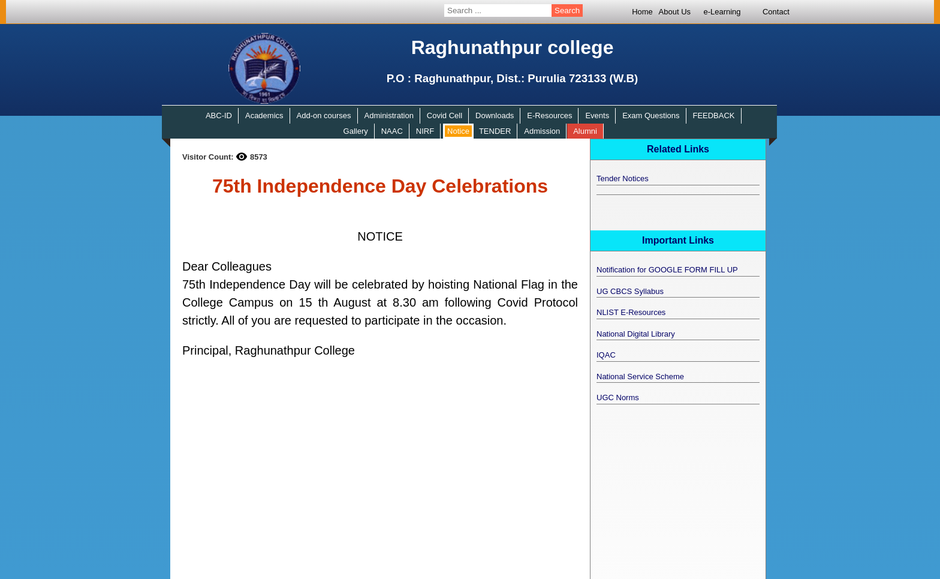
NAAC (392, 131)
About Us (675, 11)
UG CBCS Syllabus (630, 291)
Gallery (356, 131)
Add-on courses (324, 115)
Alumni (585, 131)
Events (597, 115)
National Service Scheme (640, 376)
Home (642, 11)
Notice (458, 131)
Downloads (494, 115)
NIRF (425, 131)
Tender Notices (622, 178)
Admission (542, 131)
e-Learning (721, 11)
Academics (264, 115)
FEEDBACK (713, 115)
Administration (389, 115)
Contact (776, 11)
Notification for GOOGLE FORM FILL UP (667, 269)
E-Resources (549, 115)
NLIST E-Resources (630, 312)
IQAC (606, 354)
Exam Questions (650, 115)
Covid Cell (444, 115)
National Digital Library (635, 333)
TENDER (495, 131)
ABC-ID (219, 115)
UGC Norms (617, 397)
